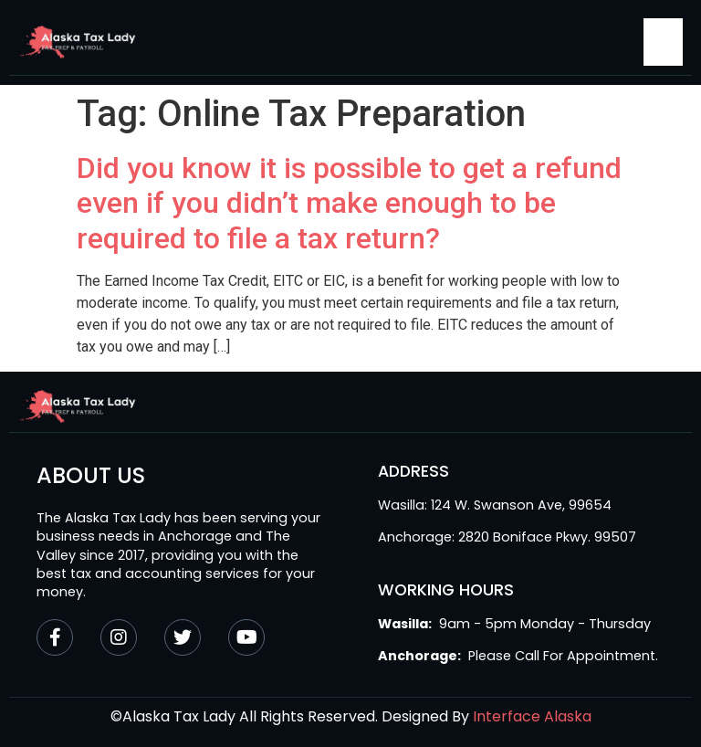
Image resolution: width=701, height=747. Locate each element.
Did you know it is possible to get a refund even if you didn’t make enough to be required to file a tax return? (349, 203)
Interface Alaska (532, 716)
